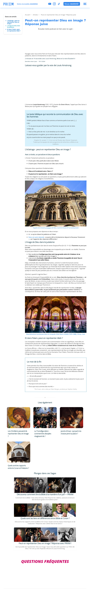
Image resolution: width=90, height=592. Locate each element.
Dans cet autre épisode (36, 237)
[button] (8, 4)
